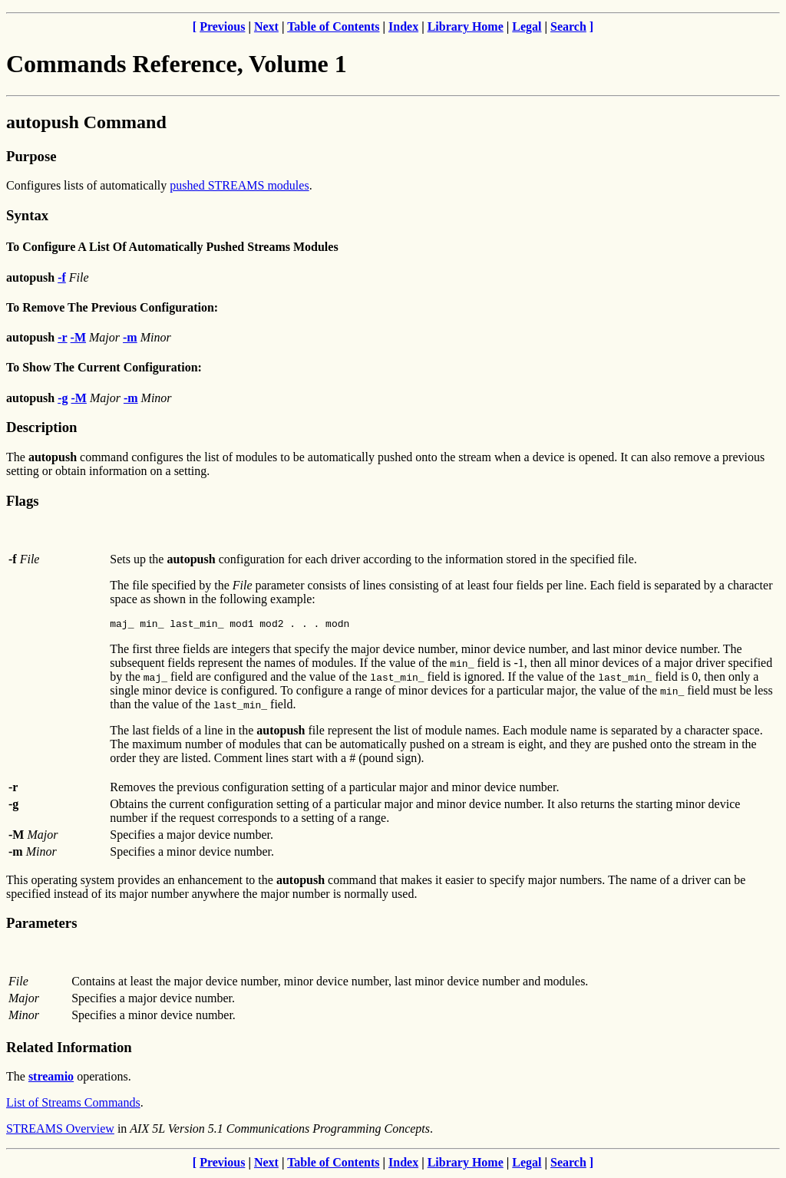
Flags (22, 501)
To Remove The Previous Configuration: (112, 307)
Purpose (31, 156)
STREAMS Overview (60, 1130)
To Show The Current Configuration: (104, 367)
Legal (526, 26)
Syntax (27, 215)
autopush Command (86, 122)
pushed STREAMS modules (239, 185)
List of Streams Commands (73, 1104)
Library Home (466, 26)
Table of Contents (333, 26)
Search (568, 26)
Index (403, 26)
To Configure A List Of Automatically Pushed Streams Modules (172, 246)
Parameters (41, 925)
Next (266, 26)
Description (41, 427)
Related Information (69, 1049)
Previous (222, 26)
